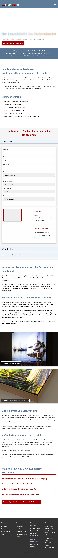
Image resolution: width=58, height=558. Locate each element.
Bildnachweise (5, 531)
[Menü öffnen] (55, 4)
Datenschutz (5, 528)
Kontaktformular (49, 547)
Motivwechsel (34, 535)
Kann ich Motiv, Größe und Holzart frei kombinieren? (21, 494)
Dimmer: (6, 196)
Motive (18, 536)
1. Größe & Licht (7, 142)
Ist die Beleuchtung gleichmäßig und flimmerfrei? (19, 489)
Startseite (3, 61)
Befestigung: (7, 171)
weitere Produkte (21, 531)
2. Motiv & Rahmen (8, 249)
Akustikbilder (19, 526)
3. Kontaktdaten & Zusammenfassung (14, 255)
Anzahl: (5, 149)
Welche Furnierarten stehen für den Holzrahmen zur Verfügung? (25, 479)
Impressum (4, 526)
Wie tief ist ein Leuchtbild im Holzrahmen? (17, 484)
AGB (2, 534)
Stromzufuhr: (7, 188)
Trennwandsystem (21, 534)
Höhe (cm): (6, 164)
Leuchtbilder (10, 61)
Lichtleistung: (7, 181)
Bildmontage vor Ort (36, 528)
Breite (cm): (7, 156)
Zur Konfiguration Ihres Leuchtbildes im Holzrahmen (21, 502)
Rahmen (17, 61)
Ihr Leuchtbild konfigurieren (13, 43)
